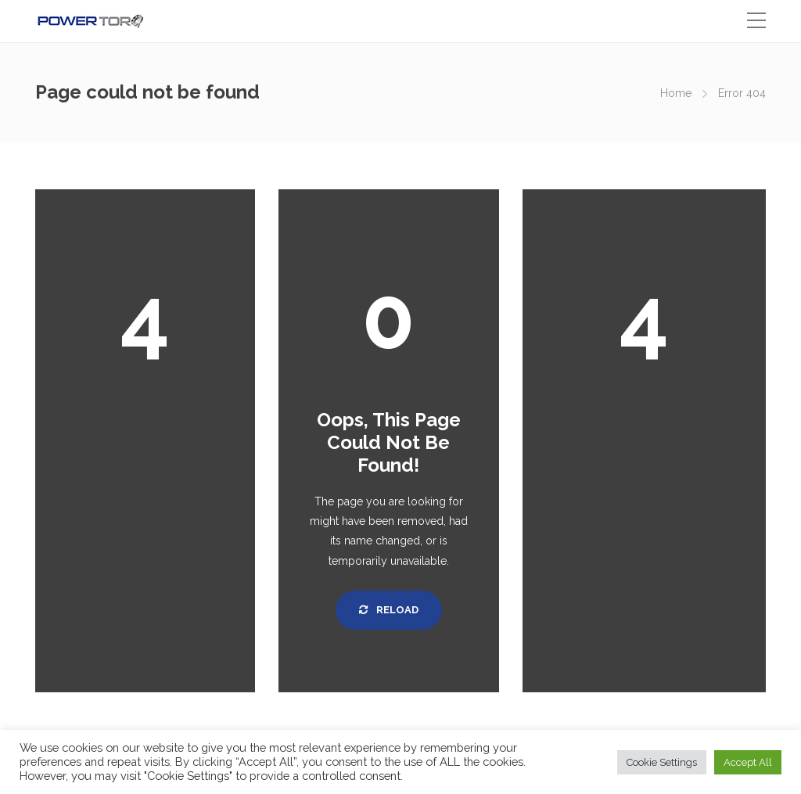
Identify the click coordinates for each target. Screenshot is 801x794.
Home (675, 93)
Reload (388, 610)
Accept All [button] (748, 762)
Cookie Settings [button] (662, 762)
